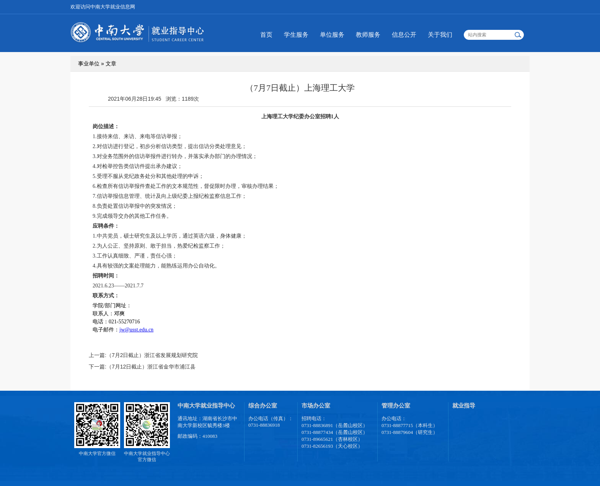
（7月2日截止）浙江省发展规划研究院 (152, 355)
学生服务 (296, 34)
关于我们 (440, 34)
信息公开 (404, 34)
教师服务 (368, 34)
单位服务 (332, 34)
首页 (266, 34)
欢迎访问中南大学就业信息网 (102, 7)
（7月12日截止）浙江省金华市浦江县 (151, 367)
